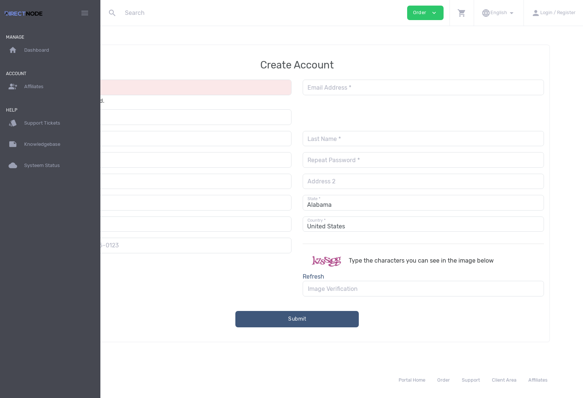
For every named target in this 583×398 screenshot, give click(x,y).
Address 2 (366, 181)
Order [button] (425, 12)
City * (126, 202)
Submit (342, 319)
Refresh (358, 276)
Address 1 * (134, 181)
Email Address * (374, 87)
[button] (462, 13)
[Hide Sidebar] (84, 13)
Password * (134, 160)
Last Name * (369, 138)
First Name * (135, 138)
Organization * (138, 117)
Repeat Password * (378, 160)
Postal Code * (137, 224)
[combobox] (127, 245)
